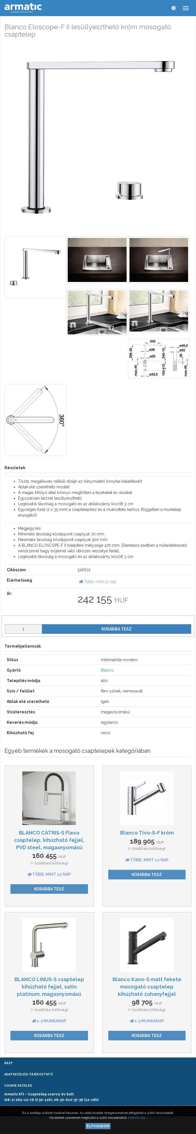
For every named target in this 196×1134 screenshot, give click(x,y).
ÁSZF (8, 1063)
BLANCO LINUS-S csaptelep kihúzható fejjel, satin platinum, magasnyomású (49, 986)
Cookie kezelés (18, 1085)
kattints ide (137, 1118)
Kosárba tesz (117, 629)
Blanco (107, 670)
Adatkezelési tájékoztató (28, 1074)
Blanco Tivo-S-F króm (147, 833)
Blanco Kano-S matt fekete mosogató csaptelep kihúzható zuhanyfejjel (147, 986)
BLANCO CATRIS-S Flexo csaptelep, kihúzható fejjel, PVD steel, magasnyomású (49, 840)
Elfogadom (98, 1126)
